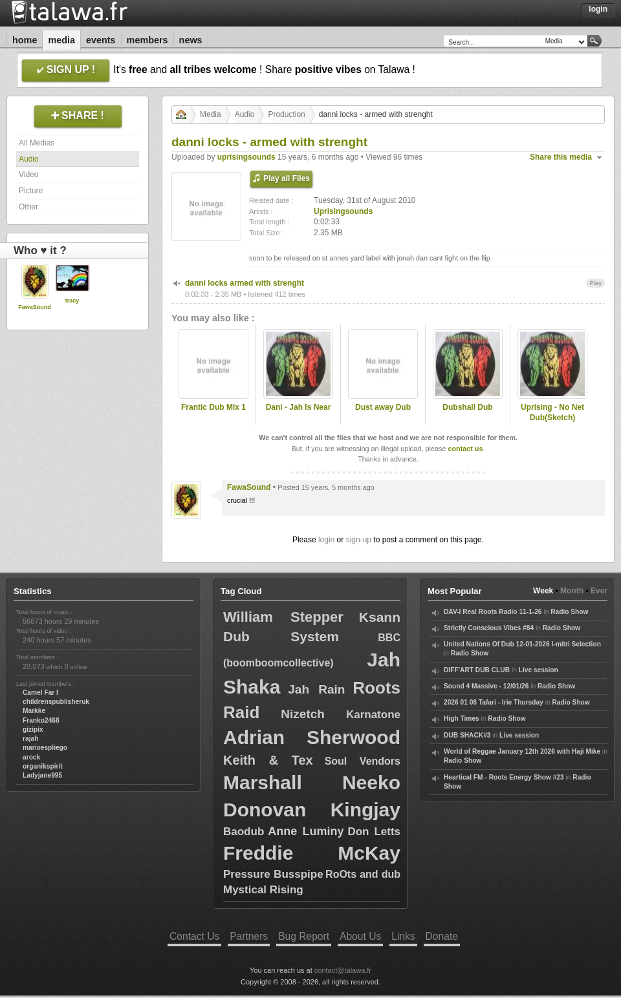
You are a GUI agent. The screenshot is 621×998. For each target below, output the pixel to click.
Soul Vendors (362, 761)
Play (595, 282)
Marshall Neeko (311, 782)
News (190, 40)
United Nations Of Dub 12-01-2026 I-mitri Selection (522, 644)
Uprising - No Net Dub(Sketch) (552, 413)
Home (24, 40)
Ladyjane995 (42, 775)
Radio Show (569, 611)
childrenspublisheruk (56, 701)
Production (286, 114)
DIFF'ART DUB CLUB (477, 670)
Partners (249, 936)
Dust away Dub (383, 407)
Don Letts (373, 831)
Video (28, 174)
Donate (442, 936)
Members (147, 40)
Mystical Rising (263, 890)
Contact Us (194, 936)
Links (403, 936)
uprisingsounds (246, 157)
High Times (461, 718)
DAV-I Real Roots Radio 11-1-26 (493, 611)
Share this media (561, 157)
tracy (72, 300)
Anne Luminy (305, 831)
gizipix (33, 729)
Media (61, 40)
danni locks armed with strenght (244, 283)
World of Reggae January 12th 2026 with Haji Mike (522, 751)
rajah (30, 738)
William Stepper (283, 617)
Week (543, 590)
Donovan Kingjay (311, 809)
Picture (31, 190)
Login (598, 9)
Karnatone (373, 714)
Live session (538, 670)
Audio (29, 159)
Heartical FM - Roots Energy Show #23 (504, 777)
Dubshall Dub (467, 407)
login (326, 539)
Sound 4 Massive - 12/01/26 (486, 686)
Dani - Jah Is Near (298, 407)
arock (31, 757)
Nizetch (303, 714)
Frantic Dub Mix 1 (213, 407)
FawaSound (34, 307)
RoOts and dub (362, 874)
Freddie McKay (311, 853)
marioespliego (45, 747)
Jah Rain (316, 689)
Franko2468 (41, 720)
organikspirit (43, 766)
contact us (465, 448)
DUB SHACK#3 (467, 735)
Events (101, 40)
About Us (360, 936)
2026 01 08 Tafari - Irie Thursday (493, 702)
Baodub (243, 831)
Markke (34, 710)
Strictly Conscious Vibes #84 (489, 628)
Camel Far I (40, 692)
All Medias (36, 142)
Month (571, 590)
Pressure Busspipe (273, 874)
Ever (599, 590)
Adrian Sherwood (311, 737)
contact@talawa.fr (342, 970)
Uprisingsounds (343, 211)
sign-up (358, 539)
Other (28, 206)
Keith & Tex (268, 760)
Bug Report (303, 936)
